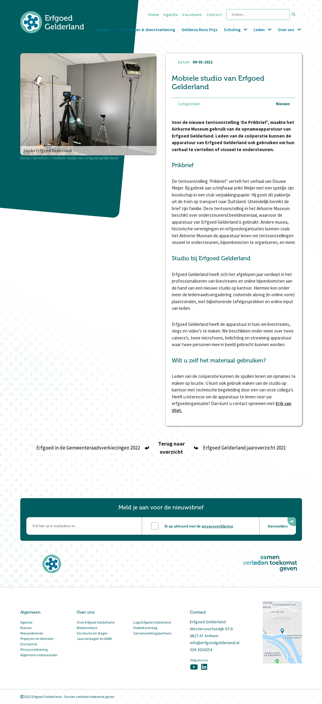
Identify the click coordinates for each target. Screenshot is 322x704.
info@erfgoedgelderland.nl (214, 642)
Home (153, 14)
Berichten (41, 158)
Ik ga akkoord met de (198, 526)
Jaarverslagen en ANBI (94, 638)
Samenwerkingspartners (152, 633)
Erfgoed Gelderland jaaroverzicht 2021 (240, 447)
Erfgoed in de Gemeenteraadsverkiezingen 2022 (92, 447)
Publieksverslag (145, 627)
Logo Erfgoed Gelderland (152, 622)
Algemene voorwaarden (39, 655)
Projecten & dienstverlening (148, 29)
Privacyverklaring (34, 649)
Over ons (286, 29)
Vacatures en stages (92, 633)
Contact (214, 14)
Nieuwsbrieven (31, 633)
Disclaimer (28, 644)
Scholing (232, 29)
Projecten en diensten (37, 638)
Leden (259, 29)
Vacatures (192, 14)
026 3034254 (201, 649)
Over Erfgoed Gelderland (96, 622)
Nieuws (102, 29)
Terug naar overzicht (171, 447)
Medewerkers (87, 627)
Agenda (171, 14)
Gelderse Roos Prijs (199, 29)
